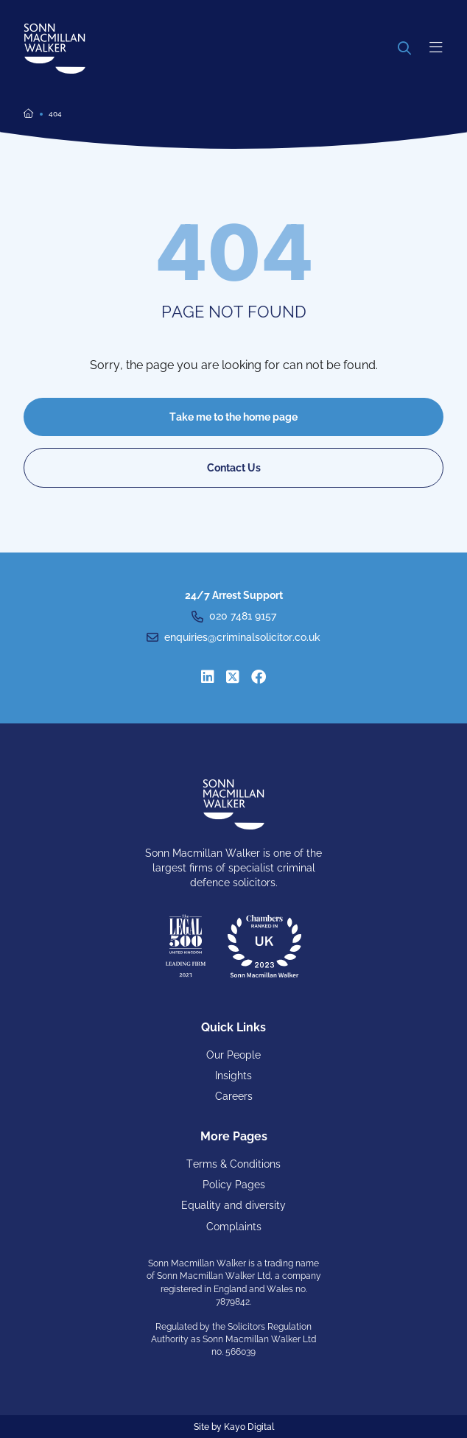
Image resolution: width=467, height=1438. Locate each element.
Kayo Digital (249, 1427)
